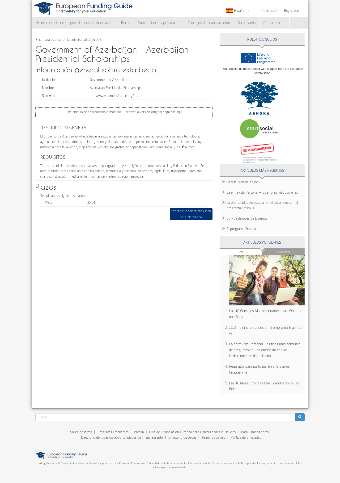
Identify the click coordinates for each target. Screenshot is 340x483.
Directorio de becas (182, 437)
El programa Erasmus (242, 229)
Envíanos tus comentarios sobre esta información (191, 214)
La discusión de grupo (242, 182)
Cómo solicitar (274, 23)
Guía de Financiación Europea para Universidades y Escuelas (192, 432)
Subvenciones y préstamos (159, 23)
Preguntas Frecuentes (113, 432)
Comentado (283, 252)
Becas (125, 23)
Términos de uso (213, 437)
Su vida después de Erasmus (247, 218)
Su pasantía (247, 23)
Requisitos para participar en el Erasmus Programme (259, 369)
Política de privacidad (246, 437)
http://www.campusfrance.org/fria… (115, 96)
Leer (250, 252)
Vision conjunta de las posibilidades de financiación (74, 23)
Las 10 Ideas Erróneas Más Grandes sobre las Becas (264, 386)
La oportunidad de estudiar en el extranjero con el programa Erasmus (262, 205)
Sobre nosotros (81, 432)
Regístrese (291, 10)
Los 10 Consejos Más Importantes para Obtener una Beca (265, 314)
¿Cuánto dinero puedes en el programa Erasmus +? (265, 330)
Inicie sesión (270, 10)
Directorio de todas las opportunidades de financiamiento (122, 437)
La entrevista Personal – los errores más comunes (262, 192)
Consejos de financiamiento (209, 23)
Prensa (139, 432)
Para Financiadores (255, 432)
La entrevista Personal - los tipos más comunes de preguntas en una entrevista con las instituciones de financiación (265, 350)
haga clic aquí (172, 112)
